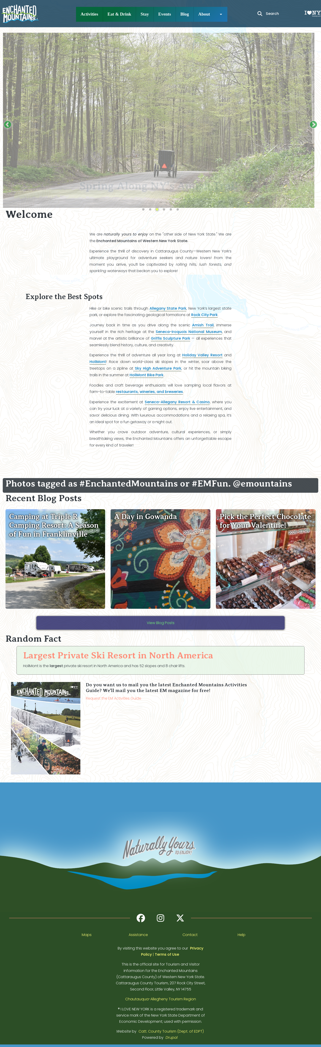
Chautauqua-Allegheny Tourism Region (160, 999)
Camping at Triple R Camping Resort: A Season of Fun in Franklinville (54, 525)
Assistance (138, 934)
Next (313, 125)
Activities (89, 14)
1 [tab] (143, 209)
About (204, 14)
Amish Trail (203, 325)
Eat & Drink (119, 14)
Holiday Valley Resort (202, 355)
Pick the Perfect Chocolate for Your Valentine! (265, 520)
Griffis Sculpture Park (170, 338)
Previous (7, 125)
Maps (87, 934)
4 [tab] (164, 209)
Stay (145, 14)
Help (241, 934)
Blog (184, 14)
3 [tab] (157, 209)
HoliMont (98, 361)
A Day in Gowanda (145, 516)
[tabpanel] (160, 117)
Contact (190, 934)
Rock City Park (204, 314)
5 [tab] (171, 209)
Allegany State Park (168, 308)
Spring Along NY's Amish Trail (160, 185)
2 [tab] (150, 209)
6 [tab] (177, 209)
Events (164, 14)
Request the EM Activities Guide (113, 698)
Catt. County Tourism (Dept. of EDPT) (171, 1031)
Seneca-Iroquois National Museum (189, 331)
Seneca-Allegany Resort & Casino (177, 402)
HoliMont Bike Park (146, 375)
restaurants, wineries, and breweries (149, 391)
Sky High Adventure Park (157, 368)
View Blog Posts (160, 622)
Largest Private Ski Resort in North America (118, 655)
